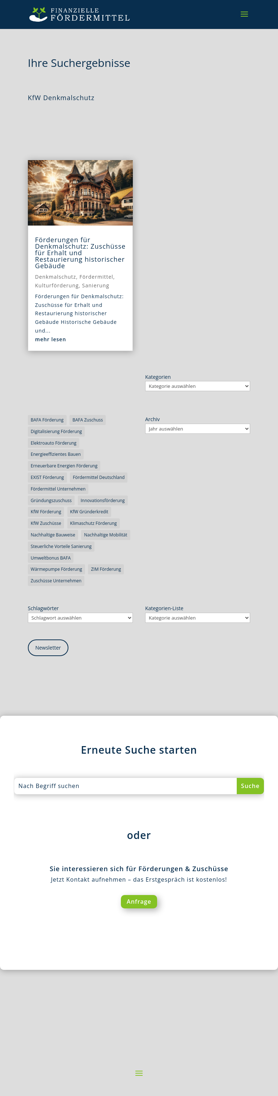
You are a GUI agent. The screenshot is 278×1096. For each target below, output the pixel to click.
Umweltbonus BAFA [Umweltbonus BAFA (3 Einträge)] (51, 558)
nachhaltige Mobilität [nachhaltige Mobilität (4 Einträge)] (105, 535)
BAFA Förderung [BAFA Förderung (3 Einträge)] (47, 420)
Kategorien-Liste (164, 608)
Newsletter (48, 647)
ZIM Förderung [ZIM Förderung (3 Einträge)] (106, 569)
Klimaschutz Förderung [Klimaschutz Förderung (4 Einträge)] (93, 523)
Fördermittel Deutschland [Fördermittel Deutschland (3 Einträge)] (99, 477)
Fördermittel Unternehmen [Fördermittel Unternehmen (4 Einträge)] (58, 489)
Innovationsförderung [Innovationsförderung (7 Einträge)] (103, 500)
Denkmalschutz (55, 276)
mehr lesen (50, 339)
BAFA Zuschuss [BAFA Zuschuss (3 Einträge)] (87, 420)
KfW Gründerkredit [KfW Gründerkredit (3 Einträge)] (89, 512)
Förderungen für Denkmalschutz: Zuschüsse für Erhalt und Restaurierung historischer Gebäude (80, 252)
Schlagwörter (43, 608)
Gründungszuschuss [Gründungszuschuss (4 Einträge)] (51, 500)
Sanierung (95, 285)
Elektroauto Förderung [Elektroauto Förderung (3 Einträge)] (53, 443)
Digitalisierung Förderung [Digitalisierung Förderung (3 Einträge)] (56, 431)
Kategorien (158, 376)
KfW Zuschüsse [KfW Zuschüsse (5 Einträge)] (46, 523)
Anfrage (139, 902)
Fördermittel (96, 276)
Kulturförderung (57, 285)
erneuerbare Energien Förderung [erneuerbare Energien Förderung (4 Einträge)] (64, 466)
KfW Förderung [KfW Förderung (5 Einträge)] (46, 512)
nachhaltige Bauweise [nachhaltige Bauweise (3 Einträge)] (53, 535)
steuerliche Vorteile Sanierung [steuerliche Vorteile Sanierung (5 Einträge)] (61, 546)
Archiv (152, 419)
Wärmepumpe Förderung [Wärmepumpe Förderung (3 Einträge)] (56, 569)
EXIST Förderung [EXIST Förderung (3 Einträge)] (47, 477)
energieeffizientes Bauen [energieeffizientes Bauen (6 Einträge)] (56, 454)
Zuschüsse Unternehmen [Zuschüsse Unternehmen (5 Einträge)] (56, 581)
